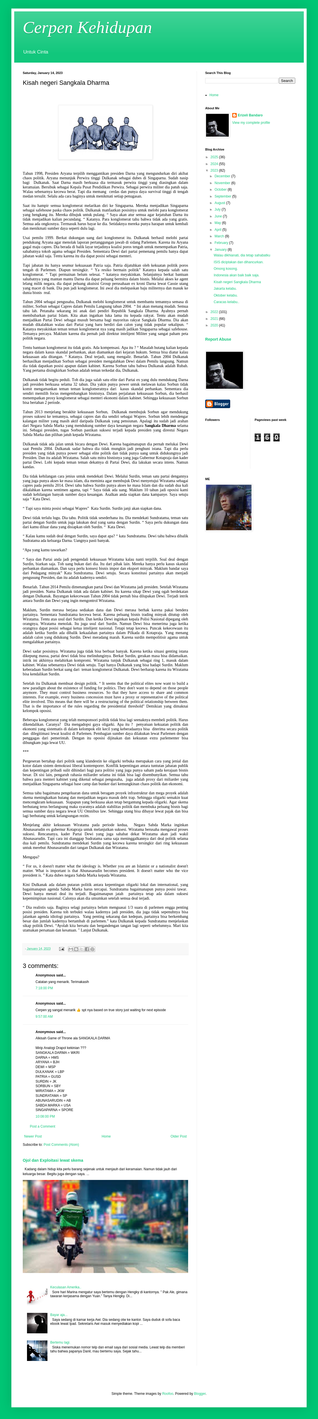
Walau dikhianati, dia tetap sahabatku (242, 255)
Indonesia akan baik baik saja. (236, 275)
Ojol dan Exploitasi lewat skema (53, 1160)
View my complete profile (251, 123)
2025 (215, 157)
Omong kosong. (226, 269)
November (223, 183)
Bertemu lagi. (60, 1342)
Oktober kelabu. (226, 295)
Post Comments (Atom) (61, 1145)
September (223, 196)
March (220, 236)
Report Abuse (218, 339)
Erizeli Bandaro (250, 115)
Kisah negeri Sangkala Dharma (237, 282)
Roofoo (167, 1394)
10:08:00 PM (45, 1116)
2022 (215, 312)
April (218, 230)
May (218, 223)
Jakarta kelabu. (225, 289)
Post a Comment (42, 1126)
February (222, 243)
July (218, 209)
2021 (215, 319)
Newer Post (33, 1136)
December (223, 176)
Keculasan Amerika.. (65, 1287)
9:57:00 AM (44, 1017)
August (220, 203)
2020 (215, 325)
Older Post (179, 1136)
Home (106, 1136)
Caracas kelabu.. (226, 302)
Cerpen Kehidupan (87, 27)
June (219, 216)
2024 (215, 164)
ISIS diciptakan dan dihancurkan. (238, 262)
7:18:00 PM (44, 988)
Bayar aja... (59, 1315)
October (221, 190)
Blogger (200, 1394)
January (221, 250)
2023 (215, 170)
